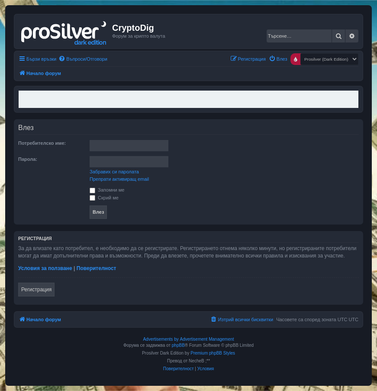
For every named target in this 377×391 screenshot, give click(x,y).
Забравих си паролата (114, 171)
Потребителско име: (42, 143)
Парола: (27, 159)
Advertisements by (160, 339)
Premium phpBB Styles (212, 353)
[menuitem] (82, 59)
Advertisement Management (207, 339)
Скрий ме (104, 197)
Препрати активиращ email (119, 179)
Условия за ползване (45, 268)
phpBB (178, 345)
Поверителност (96, 268)
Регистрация (36, 290)
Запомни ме (107, 189)
